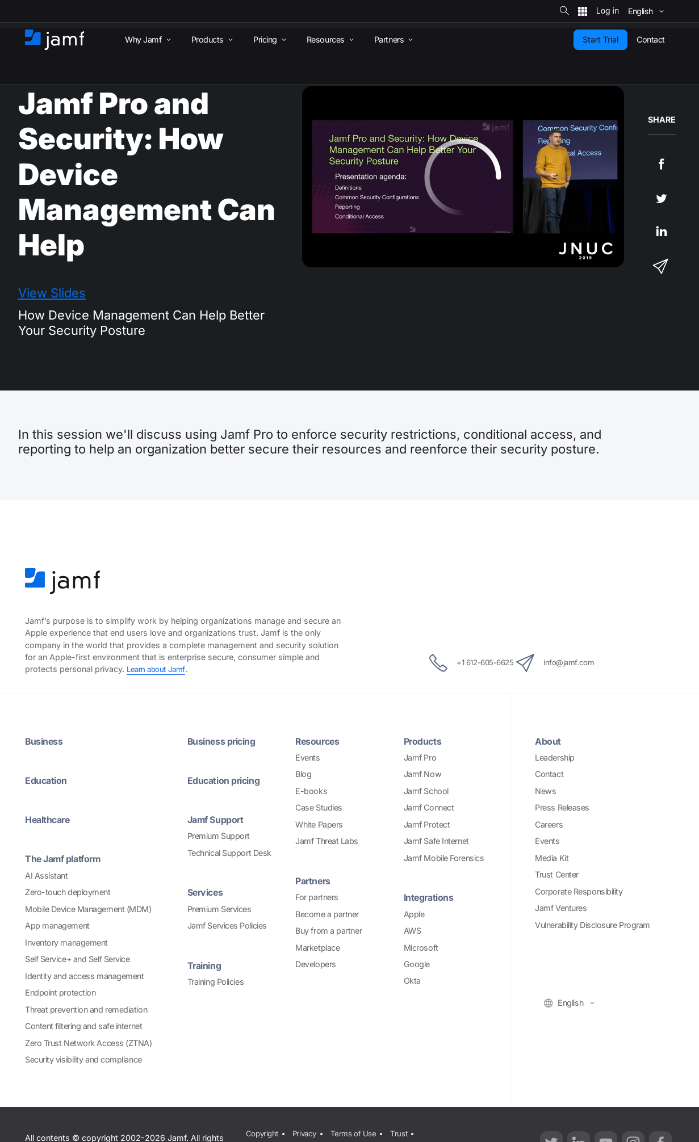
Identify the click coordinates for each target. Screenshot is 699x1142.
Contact (549, 774)
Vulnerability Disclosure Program (592, 925)
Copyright (261, 1132)
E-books (311, 791)
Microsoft (421, 947)
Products (425, 741)
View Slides (52, 293)
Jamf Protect (427, 824)
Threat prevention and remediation (86, 1009)
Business (46, 741)
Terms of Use (357, 1132)
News (545, 791)
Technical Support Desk (229, 853)
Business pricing (226, 741)
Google (417, 964)
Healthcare (51, 819)
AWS (412, 930)
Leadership (555, 757)
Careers (549, 824)
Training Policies (215, 981)
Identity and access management (84, 976)
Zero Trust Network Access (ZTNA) (88, 1043)
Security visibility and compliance (83, 1059)
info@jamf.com (569, 663)
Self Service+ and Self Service (77, 959)
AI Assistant (46, 875)
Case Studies (318, 807)
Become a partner (327, 914)
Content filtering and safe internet (83, 1026)
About (549, 741)
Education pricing (228, 780)
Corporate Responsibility (578, 891)
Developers (315, 964)
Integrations (432, 897)
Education (48, 780)
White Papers (319, 824)
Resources (320, 741)
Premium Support (218, 836)
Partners (315, 881)
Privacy (306, 1132)
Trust (405, 1132)
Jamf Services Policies (227, 925)
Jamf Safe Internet (436, 841)
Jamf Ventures (561, 908)
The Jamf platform (67, 858)
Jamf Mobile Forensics (444, 858)
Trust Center (557, 874)
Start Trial (600, 39)
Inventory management (66, 942)
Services (208, 892)
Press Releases (562, 807)
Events (307, 757)
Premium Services (219, 909)
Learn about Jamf (158, 669)
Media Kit (551, 858)
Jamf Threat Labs (326, 841)
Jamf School (426, 791)
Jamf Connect (429, 807)
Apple (414, 914)
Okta (412, 980)
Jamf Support (219, 819)
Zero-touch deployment (68, 892)
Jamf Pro (420, 757)
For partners (316, 897)
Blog (303, 774)
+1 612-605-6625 (458, 663)
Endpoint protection (60, 992)
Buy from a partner (328, 930)
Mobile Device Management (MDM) (88, 909)
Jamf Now (422, 774)
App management (57, 925)
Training (206, 965)
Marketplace (317, 947)
